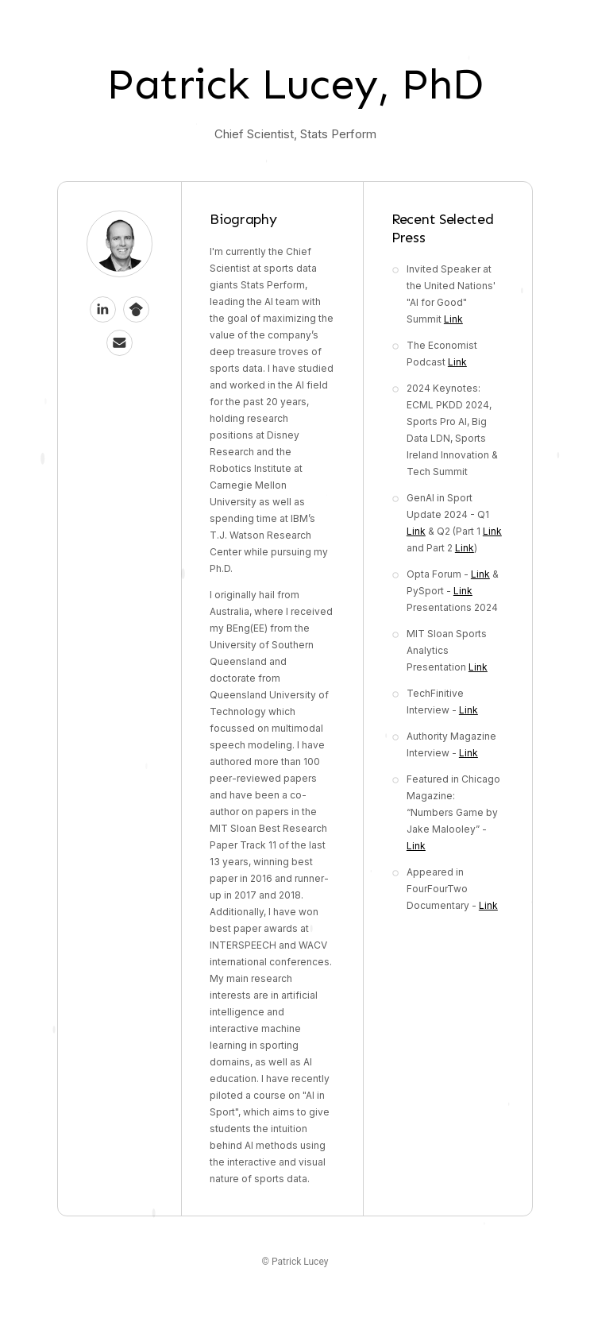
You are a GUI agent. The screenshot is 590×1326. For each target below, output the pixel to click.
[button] (103, 309)
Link (453, 319)
